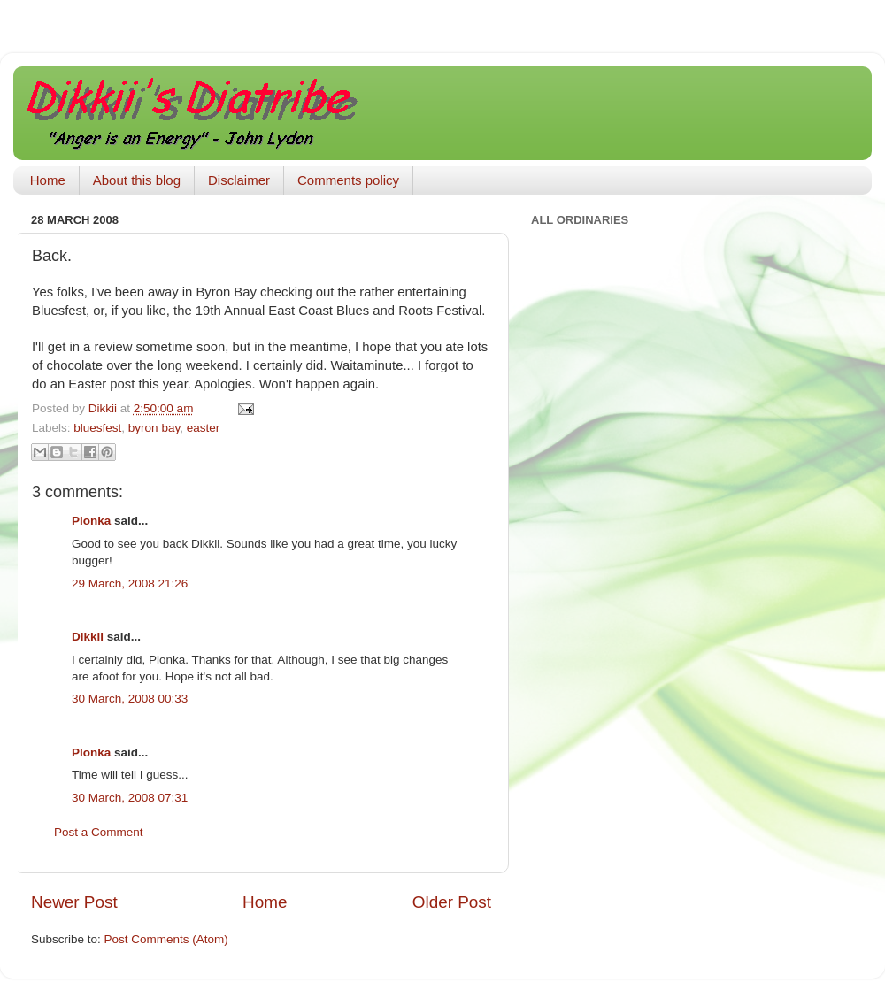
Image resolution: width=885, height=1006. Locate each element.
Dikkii (88, 636)
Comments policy (348, 180)
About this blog (137, 180)
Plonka (91, 520)
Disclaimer (239, 180)
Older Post (451, 902)
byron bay (154, 427)
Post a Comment (98, 832)
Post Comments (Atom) (166, 939)
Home (47, 180)
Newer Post (74, 902)
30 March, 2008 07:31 (130, 797)
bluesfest (97, 427)
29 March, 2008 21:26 (130, 583)
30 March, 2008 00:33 (130, 698)
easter (203, 427)
